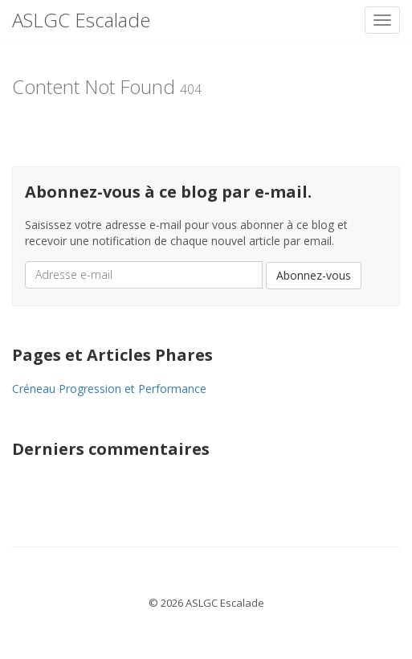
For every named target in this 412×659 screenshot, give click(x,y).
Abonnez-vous (313, 275)
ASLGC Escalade (81, 19)
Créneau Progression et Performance (109, 388)
